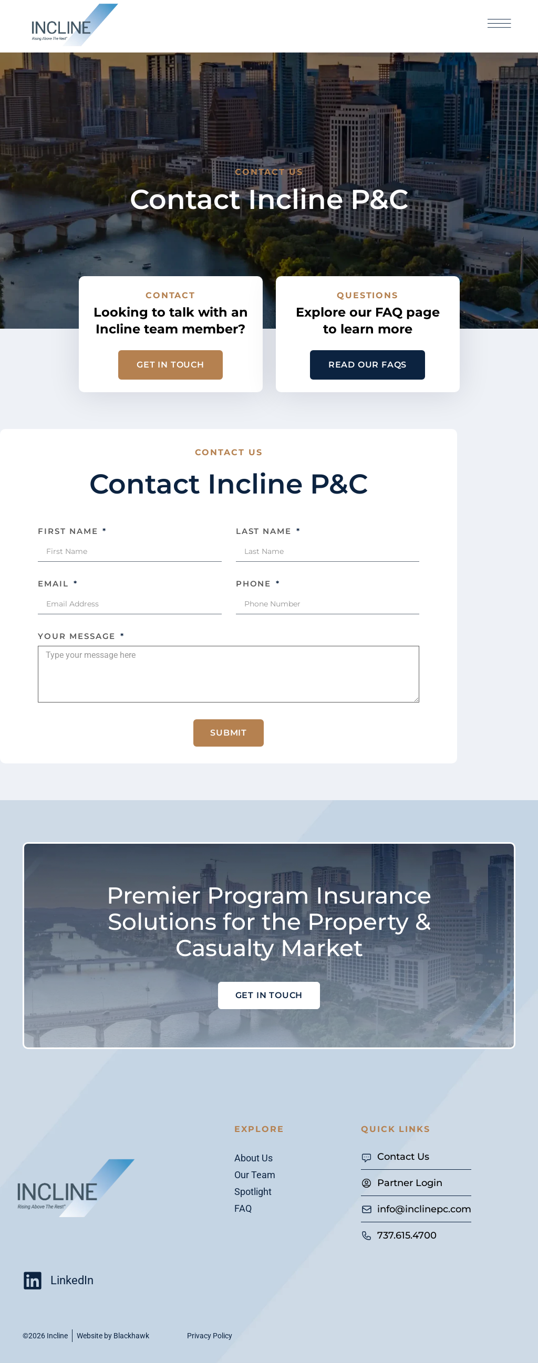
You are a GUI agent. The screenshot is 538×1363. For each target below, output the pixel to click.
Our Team (254, 1174)
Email (55, 584)
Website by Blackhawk (113, 1335)
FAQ (243, 1208)
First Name (69, 531)
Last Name (265, 531)
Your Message (78, 636)
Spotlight (253, 1191)
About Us (253, 1157)
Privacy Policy (209, 1335)
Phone (255, 584)
